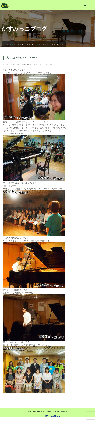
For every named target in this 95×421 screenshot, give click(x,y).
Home (9, 44)
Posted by (11, 64)
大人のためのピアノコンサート (25, 44)
